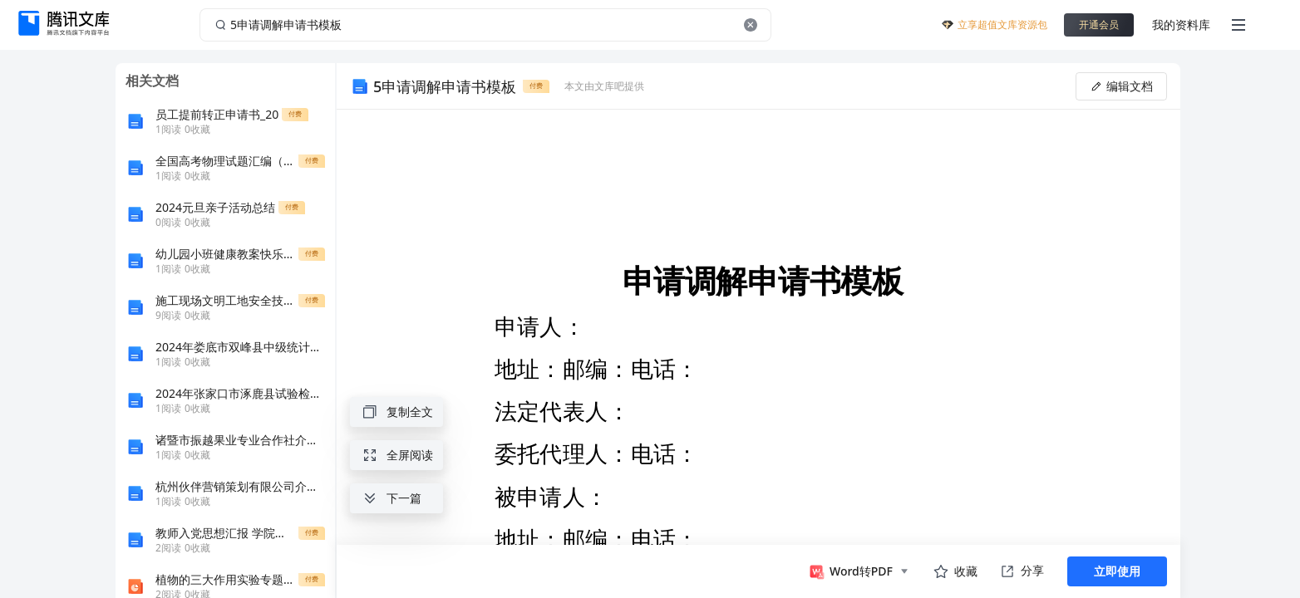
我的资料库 (1181, 24)
